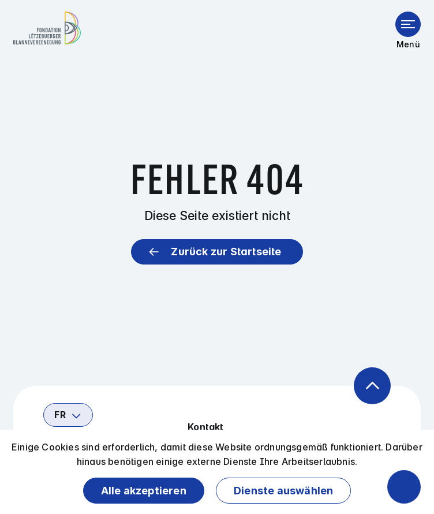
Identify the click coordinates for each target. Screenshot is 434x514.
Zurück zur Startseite (226, 251)
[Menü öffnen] (408, 24)
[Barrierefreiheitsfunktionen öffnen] (404, 487)
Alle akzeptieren (143, 491)
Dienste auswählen (283, 491)
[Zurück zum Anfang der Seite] (372, 385)
